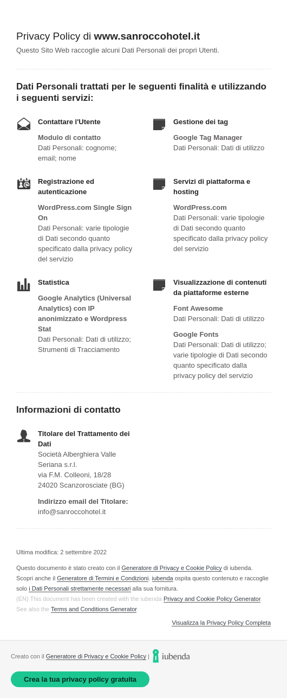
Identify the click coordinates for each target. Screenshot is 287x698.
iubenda (162, 578)
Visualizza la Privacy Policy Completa (221, 623)
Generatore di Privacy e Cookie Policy (171, 568)
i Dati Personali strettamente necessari (80, 588)
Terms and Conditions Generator (93, 609)
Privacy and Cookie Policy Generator (212, 598)
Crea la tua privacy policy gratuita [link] (80, 679)
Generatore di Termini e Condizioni (102, 578)
